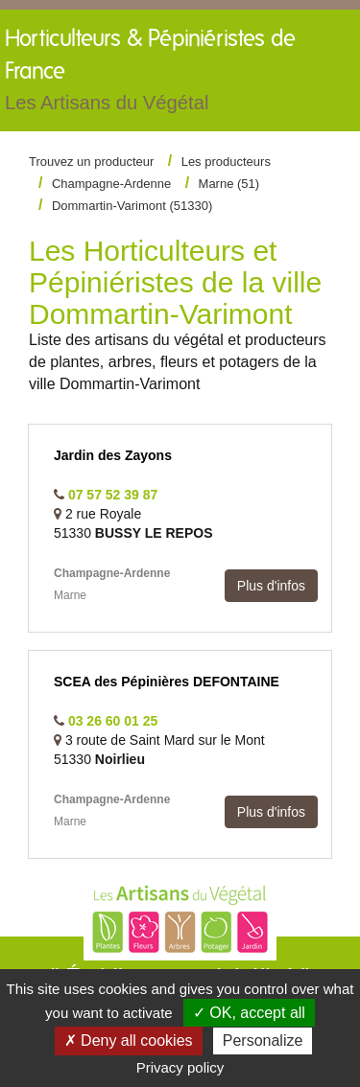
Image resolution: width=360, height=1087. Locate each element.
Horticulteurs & (153, 75)
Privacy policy (180, 1067)
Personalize (263, 1040)
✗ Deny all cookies (128, 1040)
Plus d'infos (271, 585)
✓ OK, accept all (249, 1013)
